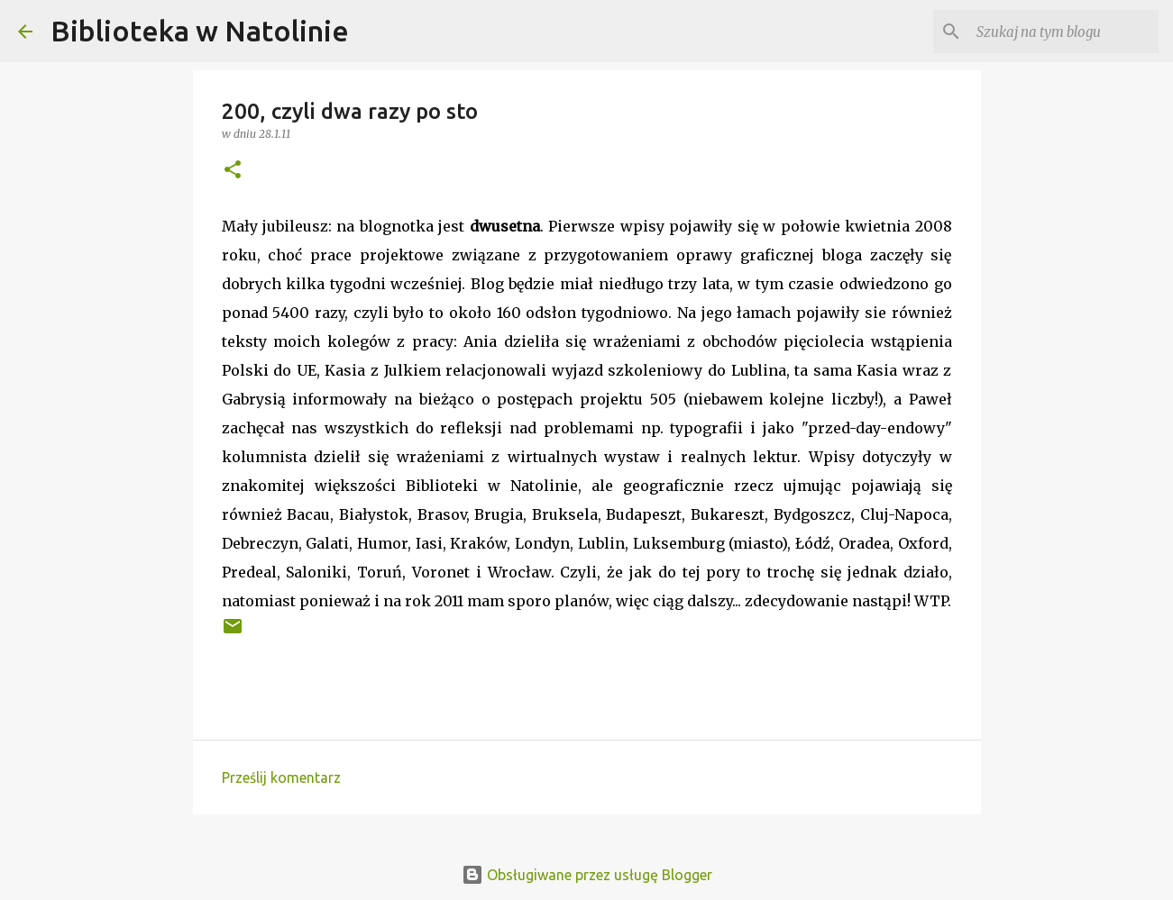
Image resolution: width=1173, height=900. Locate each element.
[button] (232, 171)
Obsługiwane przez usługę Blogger (587, 875)
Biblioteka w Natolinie (199, 30)
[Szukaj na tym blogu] (1064, 31)
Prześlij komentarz (281, 777)
